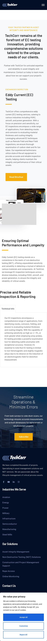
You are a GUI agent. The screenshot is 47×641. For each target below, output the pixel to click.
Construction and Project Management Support (20, 564)
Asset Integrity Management (15, 551)
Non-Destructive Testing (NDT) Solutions (21, 557)
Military (5, 513)
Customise (23, 626)
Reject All (23, 635)
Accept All (24, 617)
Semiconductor (9, 524)
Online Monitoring (10, 576)
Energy (5, 502)
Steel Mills (7, 534)
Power (5, 508)
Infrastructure (8, 518)
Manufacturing (9, 529)
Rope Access (8, 571)
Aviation (6, 497)
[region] (23, 617)
